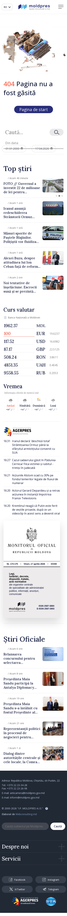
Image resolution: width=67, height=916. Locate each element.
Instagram (50, 879)
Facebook (17, 879)
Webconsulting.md (26, 814)
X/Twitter (17, 889)
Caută (58, 826)
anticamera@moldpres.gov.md (27, 793)
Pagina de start (33, 109)
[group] (33, 185)
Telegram (51, 889)
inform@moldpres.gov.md (24, 797)
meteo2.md (32, 392)
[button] (56, 196)
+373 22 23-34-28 (17, 785)
